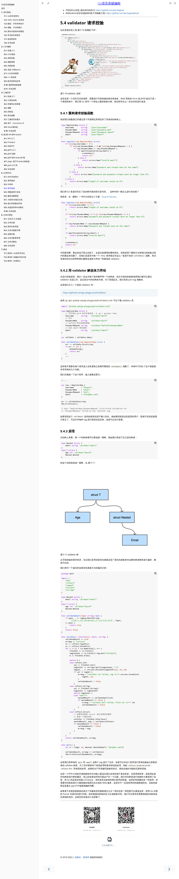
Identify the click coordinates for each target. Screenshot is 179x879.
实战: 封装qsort (12, 69)
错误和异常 (10, 39)
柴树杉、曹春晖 (82, 857)
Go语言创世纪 (11, 16)
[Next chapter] (169, 868)
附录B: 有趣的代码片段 (15, 257)
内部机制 (9, 65)
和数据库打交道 (12, 192)
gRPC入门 (10, 150)
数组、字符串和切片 (14, 23)
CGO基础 (9, 54)
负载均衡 (9, 234)
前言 (3, 8)
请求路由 (9, 180)
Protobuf (9, 142)
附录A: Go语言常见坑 (14, 253)
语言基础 (6, 12)
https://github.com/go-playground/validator (84, 292)
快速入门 (9, 50)
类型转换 (9, 58)
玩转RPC (9, 146)
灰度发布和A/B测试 (13, 207)
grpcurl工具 (11, 165)
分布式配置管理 (12, 238)
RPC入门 (9, 138)
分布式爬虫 (10, 241)
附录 (4, 249)
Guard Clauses (109, 196)
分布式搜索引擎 (12, 230)
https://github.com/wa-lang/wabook (122, 13)
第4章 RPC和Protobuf (11, 134)
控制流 (8, 111)
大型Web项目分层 (13, 199)
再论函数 (9, 115)
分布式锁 (9, 222)
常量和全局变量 (12, 104)
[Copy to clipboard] (155, 125)
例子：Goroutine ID (14, 123)
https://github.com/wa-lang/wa (110, 10)
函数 (7, 108)
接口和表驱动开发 (13, 203)
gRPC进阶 (10, 153)
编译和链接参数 (12, 85)
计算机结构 (10, 100)
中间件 (8, 184)
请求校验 (9, 188)
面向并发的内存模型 (14, 31)
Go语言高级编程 (8, 4)
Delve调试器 (11, 127)
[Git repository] (170, 3)
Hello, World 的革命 (14, 20)
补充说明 (9, 43)
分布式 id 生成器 (12, 219)
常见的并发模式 (12, 35)
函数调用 (9, 62)
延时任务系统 (11, 226)
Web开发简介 (11, 176)
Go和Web (6, 173)
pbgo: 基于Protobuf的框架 (17, 161)
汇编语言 (6, 92)
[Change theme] (48, 3)
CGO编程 (6, 46)
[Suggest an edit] (175, 3)
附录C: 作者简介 (12, 261)
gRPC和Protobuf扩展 (14, 157)
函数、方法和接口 (13, 27)
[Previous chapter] (49, 868)
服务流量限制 (11, 196)
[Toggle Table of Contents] (42, 3)
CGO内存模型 (11, 73)
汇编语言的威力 (12, 119)
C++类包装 (10, 77)
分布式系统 (6, 215)
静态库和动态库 (12, 81)
